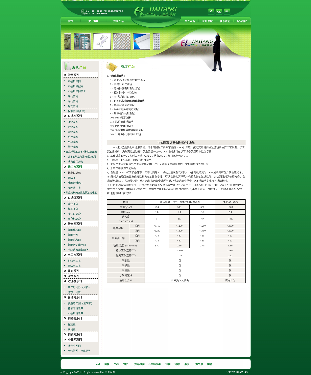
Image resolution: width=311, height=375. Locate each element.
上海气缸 (198, 364)
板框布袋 (73, 208)
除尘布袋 (73, 203)
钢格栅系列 (75, 318)
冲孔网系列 (75, 339)
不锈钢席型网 (75, 86)
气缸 (125, 364)
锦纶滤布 (73, 131)
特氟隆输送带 (75, 308)
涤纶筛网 (73, 96)
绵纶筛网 (73, 101)
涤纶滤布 (73, 121)
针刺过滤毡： (118, 75)
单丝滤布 (73, 146)
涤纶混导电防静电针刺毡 (129, 130)
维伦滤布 (73, 136)
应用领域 (207, 21)
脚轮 (106, 364)
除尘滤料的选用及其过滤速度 (81, 192)
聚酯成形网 (74, 229)
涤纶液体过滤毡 (124, 121)
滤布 (177, 364)
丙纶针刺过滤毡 (123, 84)
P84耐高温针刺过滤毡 (126, 109)
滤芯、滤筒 (74, 292)
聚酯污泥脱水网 (77, 244)
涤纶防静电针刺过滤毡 (127, 88)
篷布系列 (73, 270)
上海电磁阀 (138, 364)
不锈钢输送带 (75, 313)
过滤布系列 (75, 115)
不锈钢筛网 (74, 81)
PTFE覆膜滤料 (123, 117)
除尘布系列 (75, 166)
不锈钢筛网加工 (77, 91)
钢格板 (72, 329)
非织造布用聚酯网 (78, 249)
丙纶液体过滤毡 (124, 125)
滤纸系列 (73, 276)
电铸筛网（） (80, 350)
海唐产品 (118, 21)
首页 (70, 21)
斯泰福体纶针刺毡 (124, 113)
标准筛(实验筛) (76, 111)
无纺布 (72, 177)
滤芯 (186, 364)
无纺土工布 (74, 265)
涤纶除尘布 (74, 187)
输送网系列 (75, 297)
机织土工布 (74, 260)
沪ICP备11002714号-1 (239, 372)
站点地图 (242, 21)
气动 (116, 364)
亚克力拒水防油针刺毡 (128, 134)
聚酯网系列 (75, 223)
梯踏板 (72, 324)
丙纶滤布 (73, 126)
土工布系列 (75, 254)
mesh (98, 364)
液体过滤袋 (74, 213)
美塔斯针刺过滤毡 (124, 96)
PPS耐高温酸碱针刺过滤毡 (176, 142)
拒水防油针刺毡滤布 (125, 92)
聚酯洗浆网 (74, 239)
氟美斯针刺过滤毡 (124, 105)
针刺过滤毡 (74, 172)
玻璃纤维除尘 (75, 182)
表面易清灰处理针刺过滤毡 (129, 79)
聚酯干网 (73, 234)
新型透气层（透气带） (81, 303)
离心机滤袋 (74, 218)
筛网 (168, 364)
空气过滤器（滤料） (79, 287)
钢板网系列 (75, 334)
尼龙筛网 (73, 106)
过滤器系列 (75, 281)
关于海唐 (93, 21)
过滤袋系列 (75, 197)
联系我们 (225, 21)
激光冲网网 (74, 345)
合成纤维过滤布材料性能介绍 (81, 151)
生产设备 (190, 21)
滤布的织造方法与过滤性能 (82, 156)
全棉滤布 (73, 141)
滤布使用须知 (75, 161)
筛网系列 (73, 75)
